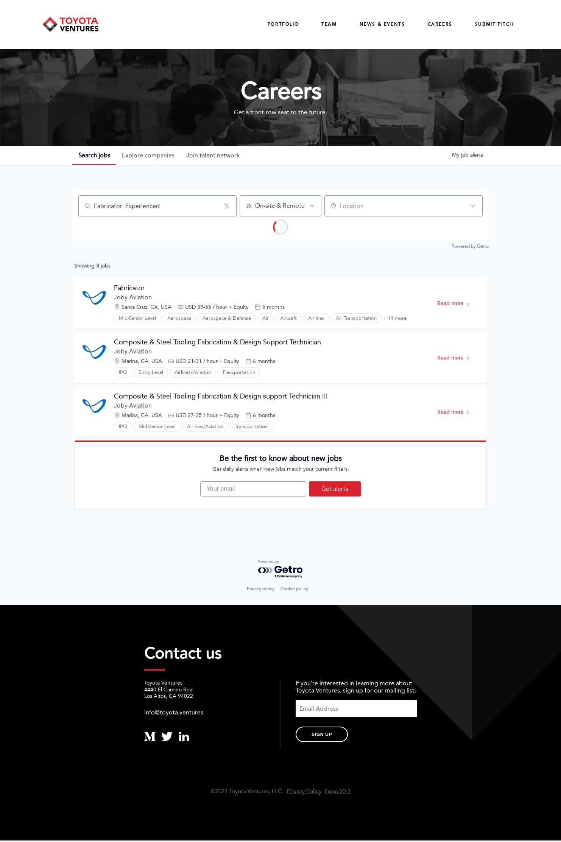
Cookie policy (294, 590)
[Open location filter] (472, 206)
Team (329, 24)
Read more (457, 305)
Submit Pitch (494, 24)
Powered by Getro (470, 246)
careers (440, 24)
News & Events (382, 24)
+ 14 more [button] (395, 318)
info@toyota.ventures (173, 713)
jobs (94, 155)
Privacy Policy (304, 793)
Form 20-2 (338, 793)
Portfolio (283, 24)
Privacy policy (260, 590)
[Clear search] (226, 206)
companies (148, 155)
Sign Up (322, 736)
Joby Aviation (133, 297)
